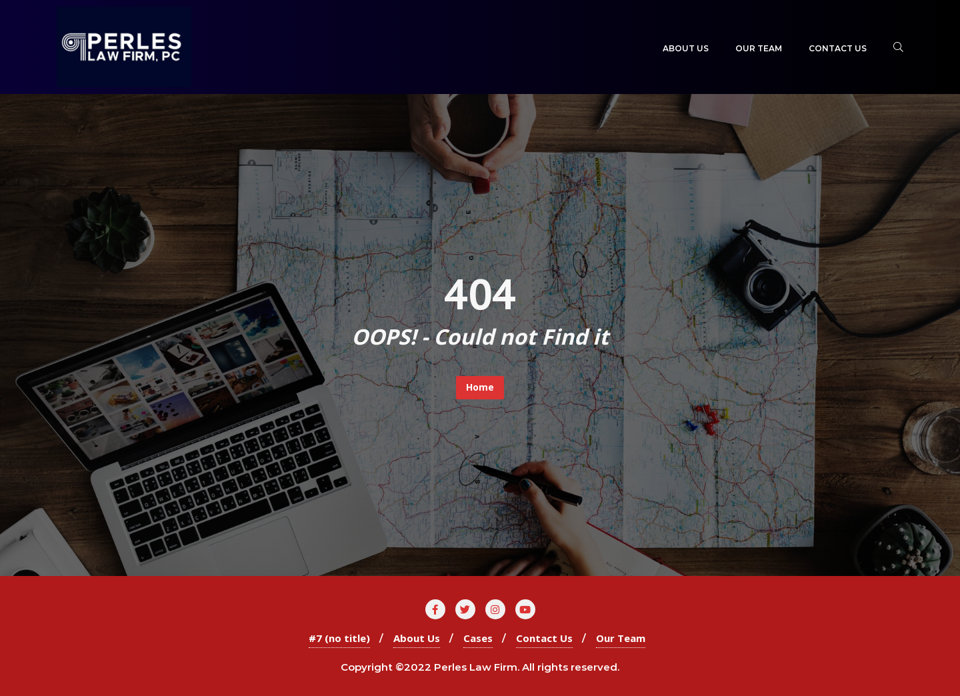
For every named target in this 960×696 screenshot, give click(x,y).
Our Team (620, 638)
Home (480, 387)
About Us (416, 638)
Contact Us (544, 638)
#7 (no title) (339, 638)
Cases (478, 638)
